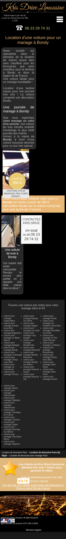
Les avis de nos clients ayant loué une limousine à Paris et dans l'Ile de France (33, 487)
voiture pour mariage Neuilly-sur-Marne (30, 362)
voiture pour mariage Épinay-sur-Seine (30, 318)
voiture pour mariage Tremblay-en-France (12, 412)
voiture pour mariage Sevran (50, 377)
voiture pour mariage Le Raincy (51, 343)
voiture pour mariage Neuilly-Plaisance (30, 354)
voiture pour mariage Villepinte (12, 399)
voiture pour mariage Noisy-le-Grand (31, 369)
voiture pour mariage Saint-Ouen (49, 371)
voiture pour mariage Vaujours (12, 442)
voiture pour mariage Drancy (11, 373)
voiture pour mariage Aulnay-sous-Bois (11, 325)
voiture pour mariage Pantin (50, 317)
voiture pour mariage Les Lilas (31, 329)
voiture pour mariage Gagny (30, 324)
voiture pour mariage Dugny (11, 423)
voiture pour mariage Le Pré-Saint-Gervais (50, 337)
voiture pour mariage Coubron (12, 418)
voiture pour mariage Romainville (48, 350)
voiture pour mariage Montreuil (31, 348)
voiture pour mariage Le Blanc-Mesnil (12, 337)
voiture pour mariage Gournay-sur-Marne (12, 429)
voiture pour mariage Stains (11, 386)
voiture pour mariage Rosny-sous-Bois (50, 357)
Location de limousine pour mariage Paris (28, 455)
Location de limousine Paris (14, 452)
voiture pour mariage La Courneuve (9, 367)
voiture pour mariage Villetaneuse (9, 405)
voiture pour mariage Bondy (11, 348)
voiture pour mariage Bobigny (11, 343)
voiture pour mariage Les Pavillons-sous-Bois (52, 323)
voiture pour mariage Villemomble (9, 393)
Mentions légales (33, 530)
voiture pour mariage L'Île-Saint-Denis (13, 436)
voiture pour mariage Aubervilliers (9, 318)
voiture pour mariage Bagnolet (12, 331)
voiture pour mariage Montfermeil (28, 342)
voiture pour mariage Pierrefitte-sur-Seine (51, 330)
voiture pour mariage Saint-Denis (49, 364)
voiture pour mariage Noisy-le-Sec (31, 376)
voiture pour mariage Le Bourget (13, 353)
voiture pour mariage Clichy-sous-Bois (11, 359)
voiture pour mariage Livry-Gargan (29, 335)
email (34, 230)
